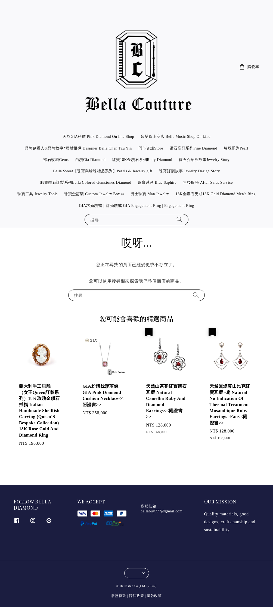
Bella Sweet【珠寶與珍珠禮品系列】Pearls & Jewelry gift (103, 171)
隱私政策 (136, 596)
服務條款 (118, 596)
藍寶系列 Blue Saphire (157, 182)
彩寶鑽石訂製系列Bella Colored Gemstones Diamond (85, 182)
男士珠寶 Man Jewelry (150, 194)
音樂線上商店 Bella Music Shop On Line (175, 137)
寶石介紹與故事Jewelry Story (204, 160)
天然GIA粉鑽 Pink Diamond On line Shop (98, 137)
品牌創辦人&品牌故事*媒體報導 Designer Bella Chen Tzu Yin (78, 148)
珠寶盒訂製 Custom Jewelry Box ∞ (94, 194)
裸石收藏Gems (56, 160)
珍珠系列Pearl (236, 148)
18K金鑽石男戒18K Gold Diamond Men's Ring (216, 194)
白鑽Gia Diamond (90, 160)
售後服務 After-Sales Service (208, 182)
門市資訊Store (150, 148)
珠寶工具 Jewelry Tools (37, 194)
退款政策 (154, 596)
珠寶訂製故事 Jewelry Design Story (189, 171)
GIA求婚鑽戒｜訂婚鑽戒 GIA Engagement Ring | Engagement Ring (136, 206)
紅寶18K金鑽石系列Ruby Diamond (142, 160)
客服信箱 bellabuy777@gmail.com (161, 508)
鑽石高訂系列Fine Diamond (193, 148)
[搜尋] (179, 219)
